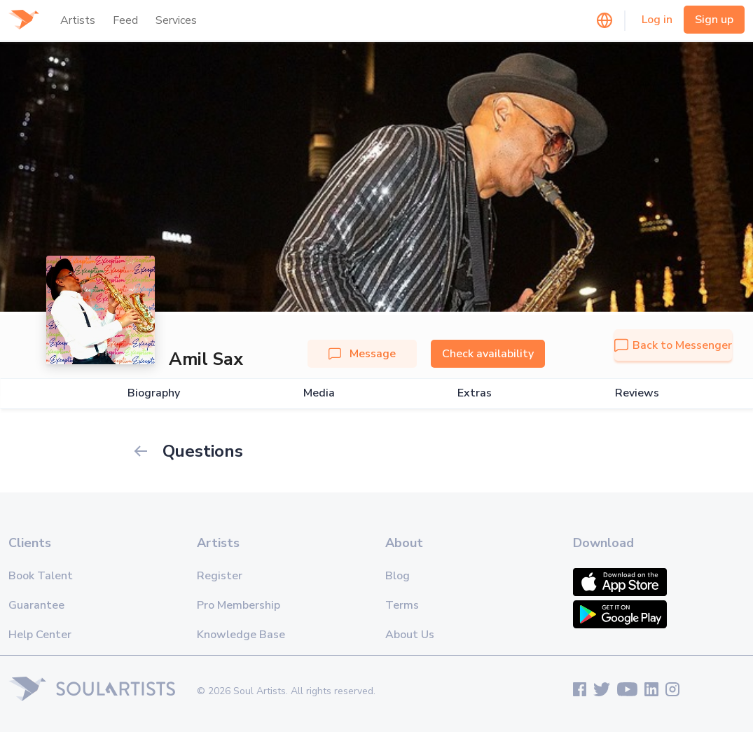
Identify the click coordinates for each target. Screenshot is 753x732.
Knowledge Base (241, 635)
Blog (397, 576)
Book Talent (40, 576)
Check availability (488, 353)
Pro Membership (238, 605)
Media (319, 393)
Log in (657, 19)
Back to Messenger (673, 345)
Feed (125, 20)
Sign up (714, 19)
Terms (402, 605)
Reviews (637, 393)
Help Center (39, 635)
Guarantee (36, 605)
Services (176, 20)
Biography (153, 393)
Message (362, 353)
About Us (409, 635)
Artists (77, 20)
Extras (474, 393)
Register (219, 576)
